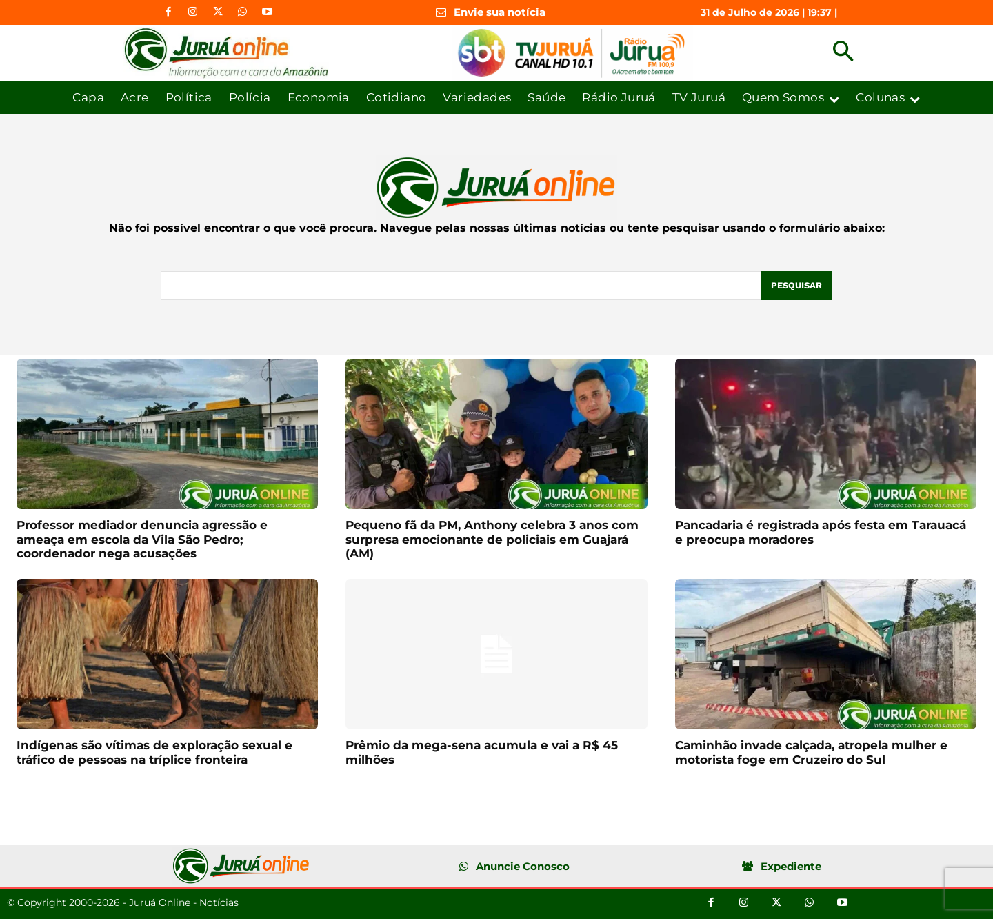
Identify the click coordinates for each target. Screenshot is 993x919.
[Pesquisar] (796, 285)
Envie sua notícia (499, 12)
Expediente (791, 866)
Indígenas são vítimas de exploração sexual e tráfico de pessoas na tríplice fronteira (154, 752)
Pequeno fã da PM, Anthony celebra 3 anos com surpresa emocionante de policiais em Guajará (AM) (492, 539)
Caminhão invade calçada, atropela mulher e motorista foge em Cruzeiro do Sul (811, 752)
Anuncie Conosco (523, 866)
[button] (843, 53)
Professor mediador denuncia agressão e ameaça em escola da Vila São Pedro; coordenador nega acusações (142, 539)
